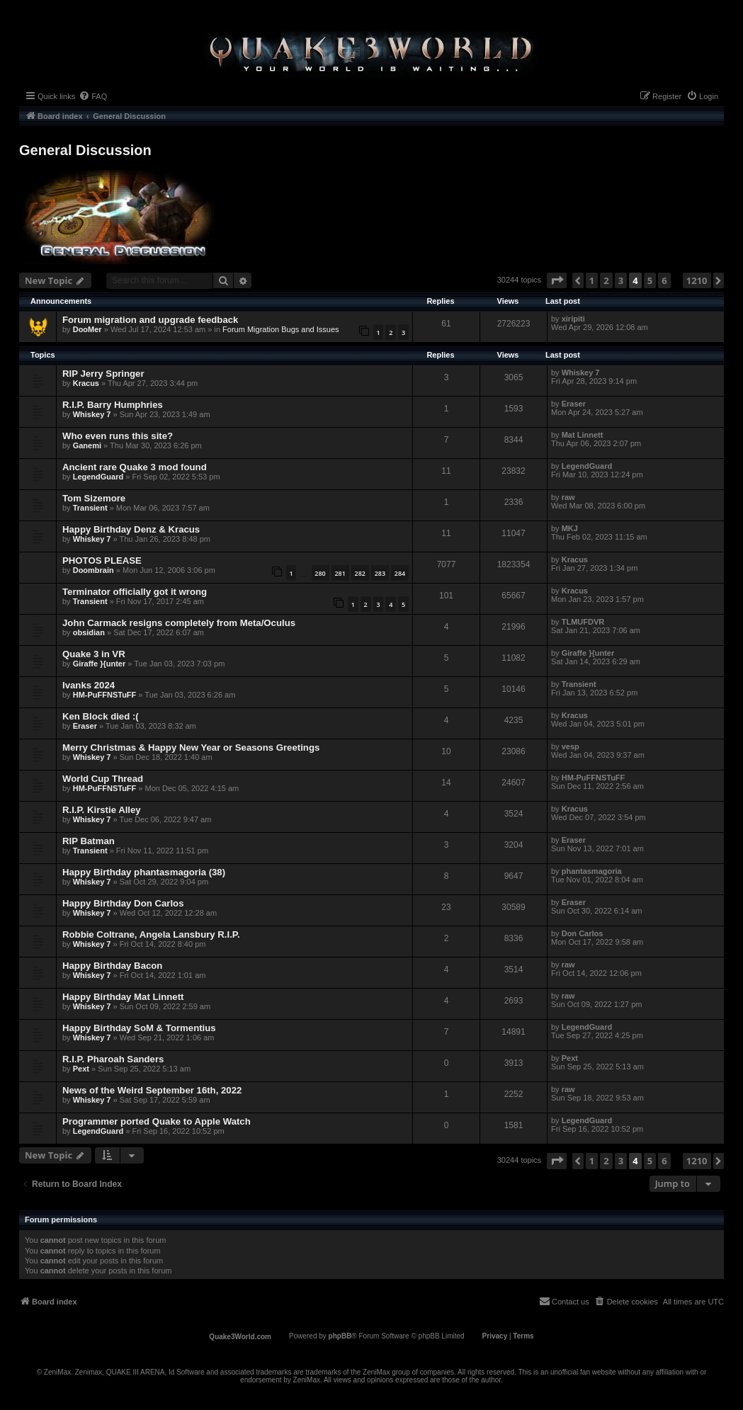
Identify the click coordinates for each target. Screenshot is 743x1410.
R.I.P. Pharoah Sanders (113, 1059)
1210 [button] (697, 280)
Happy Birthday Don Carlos (122, 903)
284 (400, 573)
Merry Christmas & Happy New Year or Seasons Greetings (190, 747)
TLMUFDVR (583, 622)
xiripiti (573, 318)
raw (568, 497)
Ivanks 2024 (88, 685)
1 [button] (591, 280)
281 (339, 573)
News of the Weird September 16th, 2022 (152, 1090)
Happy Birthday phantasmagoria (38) (143, 872)
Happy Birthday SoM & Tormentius (139, 1028)
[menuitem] (93, 96)
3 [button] (620, 280)
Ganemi (87, 445)
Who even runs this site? (117, 436)
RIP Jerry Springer (103, 373)
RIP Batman (88, 841)
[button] (557, 280)
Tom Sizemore (93, 498)
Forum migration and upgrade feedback (150, 319)
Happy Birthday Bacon (112, 965)
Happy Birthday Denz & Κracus (131, 529)
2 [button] (605, 280)
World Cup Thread (102, 778)
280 (319, 573)
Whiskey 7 (581, 372)
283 (380, 573)
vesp (570, 746)
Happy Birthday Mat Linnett (122, 996)
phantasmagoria (592, 871)
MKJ (570, 528)
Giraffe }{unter (99, 663)
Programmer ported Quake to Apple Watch (156, 1121)
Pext (81, 1068)
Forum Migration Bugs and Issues (280, 329)
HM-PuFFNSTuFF (105, 694)
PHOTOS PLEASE (102, 560)
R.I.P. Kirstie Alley (101, 810)
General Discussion (85, 150)
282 (360, 573)
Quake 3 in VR (93, 654)
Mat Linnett (582, 435)
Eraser (574, 403)
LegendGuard (98, 476)
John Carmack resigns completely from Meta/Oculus (178, 623)
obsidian (89, 632)
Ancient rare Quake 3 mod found (134, 467)
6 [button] (664, 280)
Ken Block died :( (100, 716)
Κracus (86, 383)
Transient (90, 508)
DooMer (87, 329)
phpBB (340, 1336)
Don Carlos (582, 933)
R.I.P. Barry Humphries (112, 404)
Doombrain (93, 570)
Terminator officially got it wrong (134, 591)
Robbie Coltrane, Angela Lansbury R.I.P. (151, 934)
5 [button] (649, 280)
